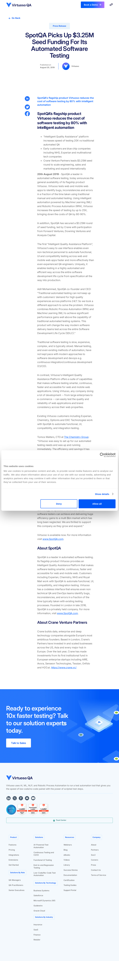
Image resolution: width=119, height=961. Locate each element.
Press (93, 865)
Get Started (14, 865)
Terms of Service (98, 875)
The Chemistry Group (76, 437)
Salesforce (38, 895)
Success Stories (71, 870)
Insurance (38, 924)
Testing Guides (70, 885)
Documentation (70, 875)
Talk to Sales (18, 743)
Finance (37, 935)
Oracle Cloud (39, 911)
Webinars (68, 845)
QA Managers (15, 880)
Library (67, 865)
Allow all (97, 503)
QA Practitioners (16, 885)
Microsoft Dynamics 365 (44, 900)
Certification (69, 880)
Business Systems (41, 890)
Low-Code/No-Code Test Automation (45, 874)
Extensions (13, 860)
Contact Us (96, 870)
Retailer (37, 940)
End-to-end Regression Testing (44, 866)
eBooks (67, 855)
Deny (59, 503)
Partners (95, 850)
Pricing (12, 850)
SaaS (36, 929)
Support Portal (70, 890)
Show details (102, 494)
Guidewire (38, 905)
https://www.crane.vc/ (64, 667)
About (93, 845)
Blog (65, 850)
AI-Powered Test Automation (41, 846)
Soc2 (93, 855)
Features (12, 845)
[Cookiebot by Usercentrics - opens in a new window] (102, 455)
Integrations (14, 855)
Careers (94, 860)
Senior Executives (16, 890)
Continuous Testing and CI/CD (44, 853)
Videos (67, 860)
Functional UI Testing (43, 860)
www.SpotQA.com (52, 539)
